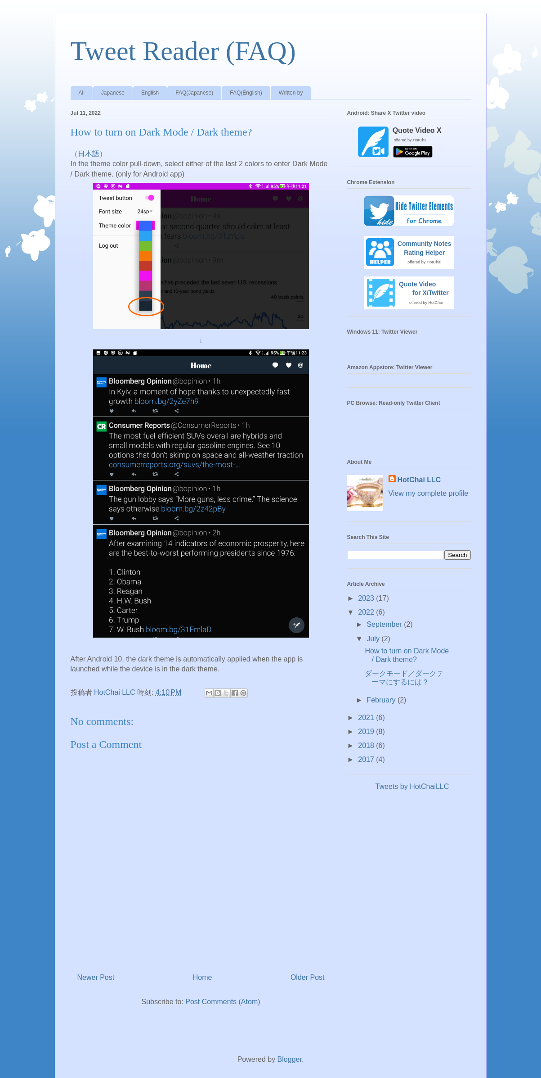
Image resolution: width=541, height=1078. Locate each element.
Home (202, 977)
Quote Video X (417, 130)
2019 (367, 731)
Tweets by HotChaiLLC (412, 786)
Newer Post (96, 977)
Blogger (289, 1059)
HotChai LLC (419, 480)
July (374, 639)
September (385, 624)
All (82, 93)
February (382, 700)
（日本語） (89, 154)
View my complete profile (429, 493)
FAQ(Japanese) (194, 93)
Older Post (308, 977)
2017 (367, 759)
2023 (367, 598)
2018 (367, 745)
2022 (367, 612)
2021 (367, 717)
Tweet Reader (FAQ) (183, 51)
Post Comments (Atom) (222, 1002)
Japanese (113, 93)
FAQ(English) (246, 93)
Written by (291, 93)
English (150, 93)
